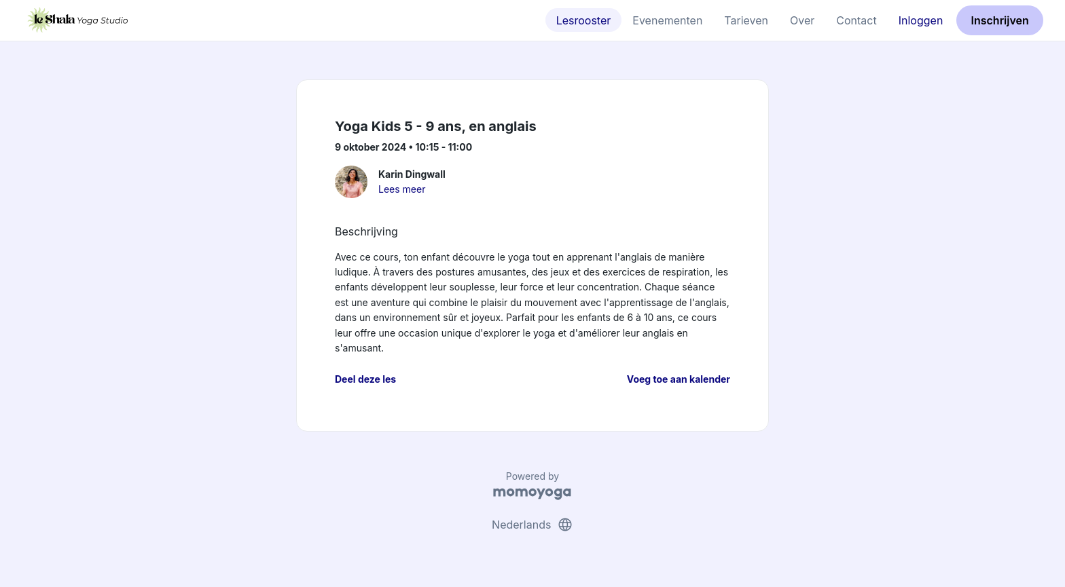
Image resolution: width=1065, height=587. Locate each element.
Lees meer (401, 189)
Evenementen (667, 20)
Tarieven (746, 20)
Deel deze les (365, 379)
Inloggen (921, 20)
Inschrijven (1000, 20)
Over (802, 20)
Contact (856, 20)
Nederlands (532, 524)
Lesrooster (583, 20)
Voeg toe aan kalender (678, 379)
